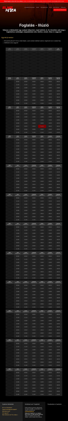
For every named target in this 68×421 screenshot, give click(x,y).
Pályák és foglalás (60, 9)
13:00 (17, 87)
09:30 (17, 81)
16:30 (17, 94)
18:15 (17, 97)
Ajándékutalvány (29, 7)
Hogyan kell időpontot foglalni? (9, 409)
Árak (37, 7)
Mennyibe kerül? (6, 411)
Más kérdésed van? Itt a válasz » (10, 414)
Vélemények (44, 7)
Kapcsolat (56, 7)
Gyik (50, 7)
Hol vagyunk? (5, 413)
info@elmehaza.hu (29, 411)
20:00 (17, 100)
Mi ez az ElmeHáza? (7, 407)
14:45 (17, 91)
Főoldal (63, 7)
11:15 (17, 84)
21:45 (17, 103)
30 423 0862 (55, 1)
